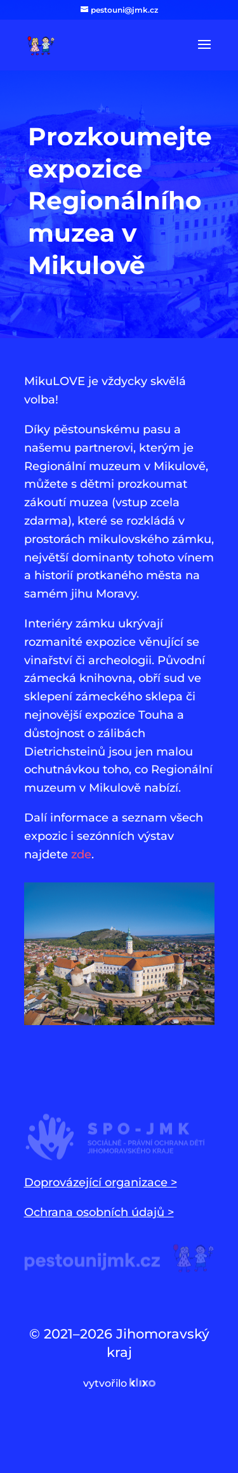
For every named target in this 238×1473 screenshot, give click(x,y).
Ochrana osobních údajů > (99, 1212)
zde (81, 854)
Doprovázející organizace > (100, 1182)
